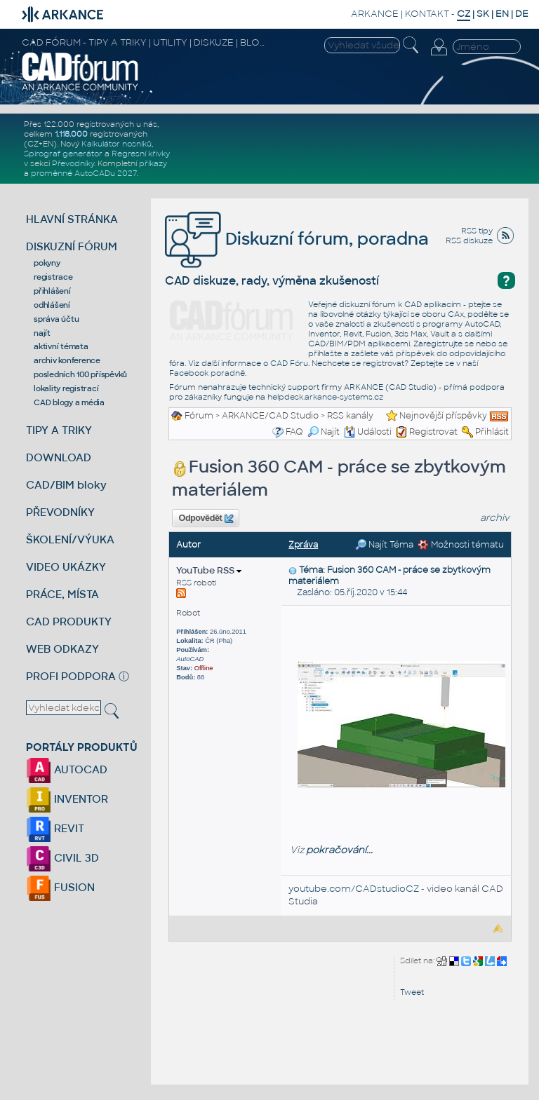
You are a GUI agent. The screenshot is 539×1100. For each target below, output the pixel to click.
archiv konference (67, 360)
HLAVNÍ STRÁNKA (72, 219)
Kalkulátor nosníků (116, 144)
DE (521, 14)
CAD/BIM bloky (66, 484)
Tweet (412, 992)
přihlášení (52, 291)
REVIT (55, 828)
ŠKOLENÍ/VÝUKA (70, 539)
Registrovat (433, 431)
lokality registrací (66, 388)
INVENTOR (67, 799)
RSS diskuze (469, 240)
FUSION (60, 887)
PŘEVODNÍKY (60, 512)
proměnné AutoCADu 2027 (84, 173)
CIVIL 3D (62, 857)
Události (368, 431)
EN (502, 14)
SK (483, 14)
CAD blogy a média (69, 402)
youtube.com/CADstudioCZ (353, 889)
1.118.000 (71, 134)
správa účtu (56, 319)
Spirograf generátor (63, 153)
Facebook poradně (207, 373)
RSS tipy (477, 231)
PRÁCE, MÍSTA (62, 594)
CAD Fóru (289, 363)
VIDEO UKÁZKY (66, 566)
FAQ (294, 431)
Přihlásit (492, 431)
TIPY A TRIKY (59, 430)
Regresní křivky (141, 153)
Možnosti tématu (461, 544)
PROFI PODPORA (71, 676)
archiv (495, 518)
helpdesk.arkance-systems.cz (325, 397)
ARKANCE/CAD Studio (270, 415)
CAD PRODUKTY (69, 621)
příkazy (153, 163)
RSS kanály (350, 415)
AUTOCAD (66, 769)
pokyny (47, 263)
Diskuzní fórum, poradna (297, 239)
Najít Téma (384, 544)
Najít (323, 431)
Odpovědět (206, 518)
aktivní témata (61, 346)
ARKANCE (375, 14)
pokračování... (339, 850)
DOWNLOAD (58, 457)
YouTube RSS (208, 570)
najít (42, 333)
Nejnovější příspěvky (443, 415)
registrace (53, 277)
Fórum (199, 415)
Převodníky (73, 163)
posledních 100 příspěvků (80, 374)
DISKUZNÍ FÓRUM (71, 246)
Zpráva (303, 544)
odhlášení (52, 305)
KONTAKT (427, 14)
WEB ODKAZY (62, 649)
